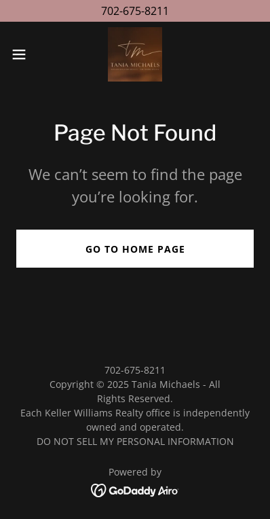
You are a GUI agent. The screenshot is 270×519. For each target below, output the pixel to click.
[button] (24, 54)
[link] (135, 54)
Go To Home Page (135, 249)
